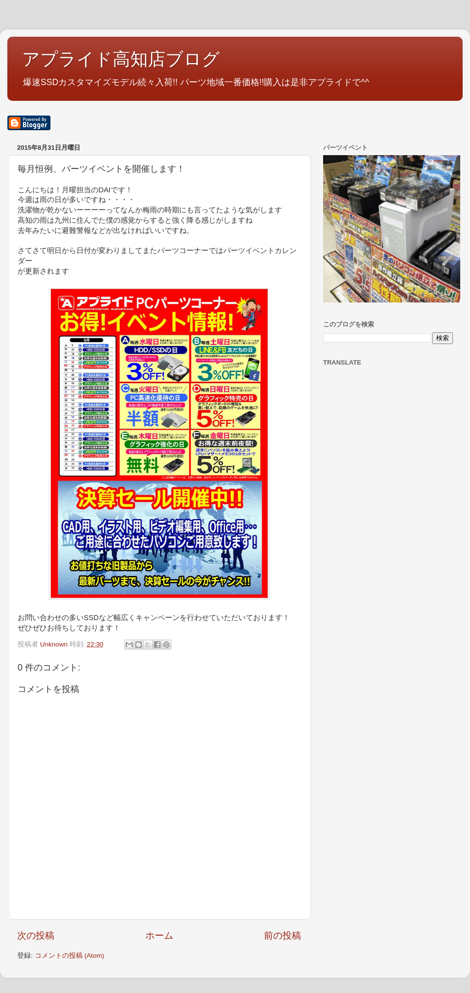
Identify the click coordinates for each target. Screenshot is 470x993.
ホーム (159, 935)
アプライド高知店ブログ (121, 59)
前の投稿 (282, 935)
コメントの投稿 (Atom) (69, 955)
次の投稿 (35, 935)
